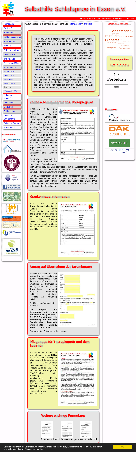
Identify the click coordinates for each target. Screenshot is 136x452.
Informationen (10, 67)
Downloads (9, 102)
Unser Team (9, 54)
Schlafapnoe (9, 32)
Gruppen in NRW (10, 91)
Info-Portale (8, 79)
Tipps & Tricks (9, 75)
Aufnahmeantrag (11, 50)
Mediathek (8, 107)
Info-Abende (9, 59)
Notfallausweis (9, 72)
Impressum (106, 18)
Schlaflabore (9, 111)
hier (39, 69)
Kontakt (97, 18)
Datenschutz (117, 18)
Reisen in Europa (11, 123)
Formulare (87, 24)
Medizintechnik (9, 83)
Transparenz (9, 127)
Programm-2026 (11, 63)
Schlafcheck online (12, 37)
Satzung (7, 46)
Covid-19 (8, 28)
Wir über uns (9, 41)
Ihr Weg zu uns (85, 18)
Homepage (9, 24)
